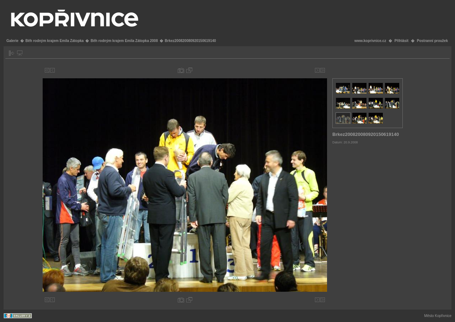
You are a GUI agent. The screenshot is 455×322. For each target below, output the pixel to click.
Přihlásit (401, 41)
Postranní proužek (432, 41)
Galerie (12, 41)
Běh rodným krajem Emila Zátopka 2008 (124, 41)
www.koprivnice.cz (370, 41)
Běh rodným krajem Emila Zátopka (54, 41)
